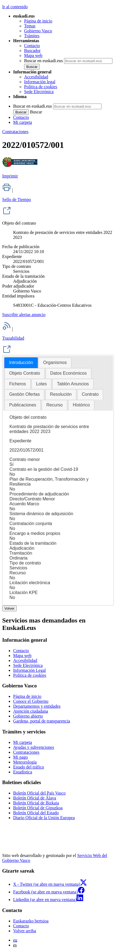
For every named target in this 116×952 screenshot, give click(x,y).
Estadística (22, 772)
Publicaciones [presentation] (22, 405)
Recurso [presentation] (54, 405)
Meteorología (25, 762)
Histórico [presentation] (81, 405)
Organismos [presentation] (55, 362)
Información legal (39, 81)
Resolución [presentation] (61, 394)
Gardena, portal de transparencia (41, 721)
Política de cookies (40, 86)
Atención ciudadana (30, 711)
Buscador (32, 50)
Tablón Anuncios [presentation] (73, 384)
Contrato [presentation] (90, 394)
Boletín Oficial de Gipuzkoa (38, 807)
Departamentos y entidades (36, 706)
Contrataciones (15, 131)
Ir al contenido (15, 6)
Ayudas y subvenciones (33, 747)
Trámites (31, 35)
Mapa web (33, 55)
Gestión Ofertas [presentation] (24, 394)
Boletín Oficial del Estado (36, 812)
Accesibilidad (36, 76)
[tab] (20, 362)
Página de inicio (38, 21)
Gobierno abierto (28, 716)
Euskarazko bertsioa (30, 921)
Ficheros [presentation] (17, 384)
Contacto (32, 45)
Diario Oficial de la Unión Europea (44, 817)
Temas (30, 26)
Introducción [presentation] (21, 362)
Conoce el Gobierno (30, 701)
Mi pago (20, 757)
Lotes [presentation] (41, 384)
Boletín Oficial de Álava (34, 798)
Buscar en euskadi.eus (43, 60)
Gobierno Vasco (38, 30)
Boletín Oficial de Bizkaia (36, 803)
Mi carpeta (22, 122)
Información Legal (29, 670)
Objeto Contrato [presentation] (24, 373)
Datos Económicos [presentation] (68, 373)
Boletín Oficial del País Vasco (39, 793)
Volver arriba (24, 930)
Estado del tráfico (28, 767)
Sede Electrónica (39, 91)
